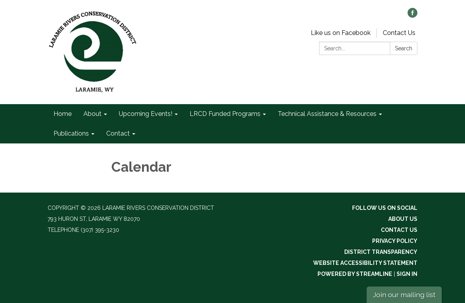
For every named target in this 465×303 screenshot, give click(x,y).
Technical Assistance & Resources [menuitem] (327, 114)
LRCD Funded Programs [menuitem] (225, 114)
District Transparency (380, 252)
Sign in (407, 274)
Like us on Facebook (341, 33)
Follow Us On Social (384, 208)
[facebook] (412, 15)
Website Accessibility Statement (365, 263)
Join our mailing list (404, 294)
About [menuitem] (92, 114)
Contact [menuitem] (118, 133)
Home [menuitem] (63, 114)
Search (403, 48)
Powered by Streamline (354, 274)
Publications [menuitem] (71, 133)
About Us (402, 219)
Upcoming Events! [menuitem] (145, 114)
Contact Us (399, 33)
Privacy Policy (394, 241)
